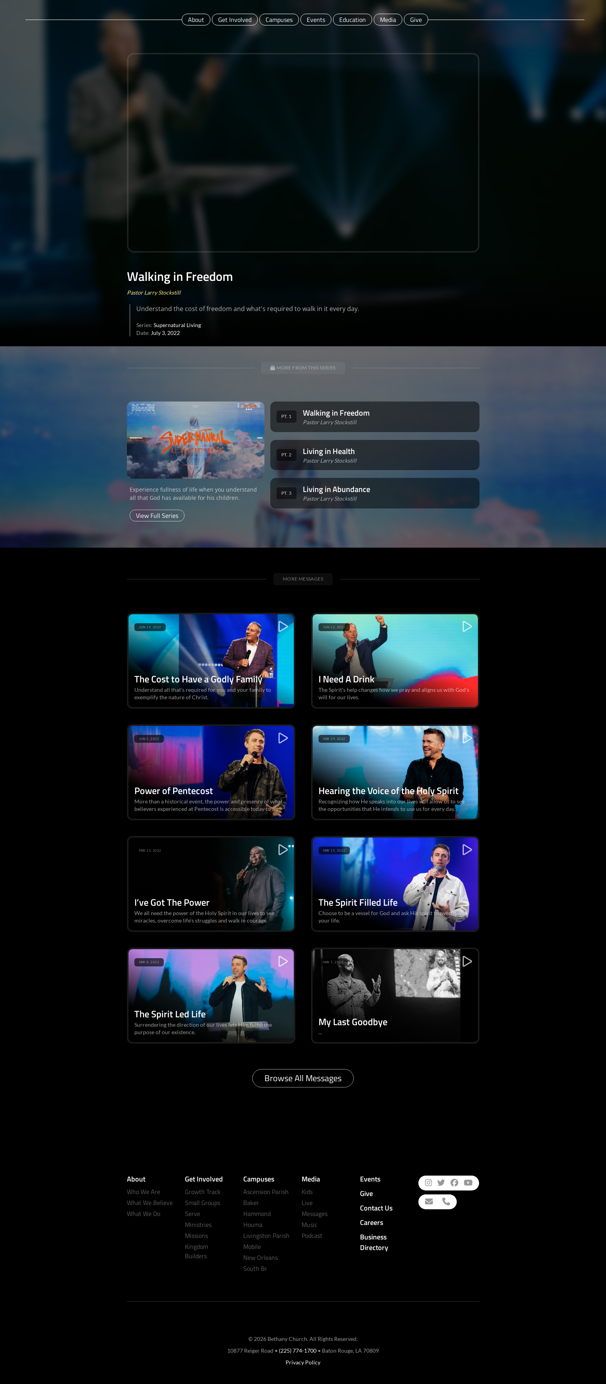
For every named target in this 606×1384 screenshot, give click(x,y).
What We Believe (150, 1202)
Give (416, 19)
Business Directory (374, 1242)
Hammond (257, 1213)
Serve (192, 1213)
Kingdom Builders (196, 1251)
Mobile (252, 1246)
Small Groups (202, 1202)
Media (388, 19)
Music (309, 1224)
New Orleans (260, 1257)
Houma (252, 1224)
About (196, 19)
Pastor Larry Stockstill (154, 292)
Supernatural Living (177, 325)
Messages (314, 1213)
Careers (371, 1222)
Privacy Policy (303, 1362)
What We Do (143, 1213)
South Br (255, 1268)
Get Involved (234, 19)
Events (316, 19)
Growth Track (203, 1191)
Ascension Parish (266, 1191)
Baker (251, 1202)
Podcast (312, 1235)
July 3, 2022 (165, 332)
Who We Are (143, 1191)
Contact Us (376, 1208)
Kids (307, 1191)
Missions (196, 1235)
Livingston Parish (266, 1235)
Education (352, 19)
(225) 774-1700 (298, 1350)
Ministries (198, 1224)
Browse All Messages (303, 1078)
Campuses (279, 19)
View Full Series (157, 515)
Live (307, 1202)
